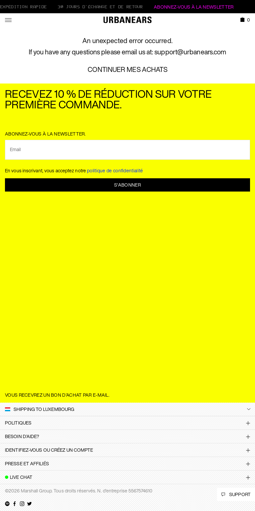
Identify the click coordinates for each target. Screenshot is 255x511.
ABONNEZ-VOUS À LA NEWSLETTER (194, 6)
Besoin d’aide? (22, 436)
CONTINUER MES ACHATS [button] (127, 70)
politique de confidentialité (115, 170)
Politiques (18, 422)
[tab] (127, 422)
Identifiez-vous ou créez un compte (49, 449)
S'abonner (127, 184)
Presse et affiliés (27, 463)
